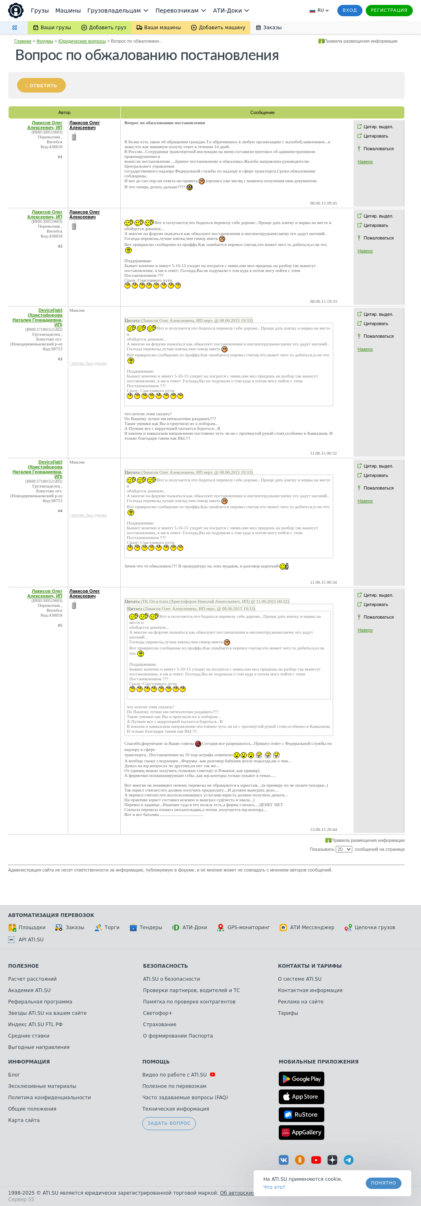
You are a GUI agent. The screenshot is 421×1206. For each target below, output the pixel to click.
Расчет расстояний (32, 979)
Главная (22, 41)
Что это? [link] (274, 1187)
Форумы (45, 41)
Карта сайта (24, 1120)
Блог (14, 1075)
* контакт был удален (88, 363)
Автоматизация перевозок (51, 915)
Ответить (43, 85)
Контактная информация (310, 990)
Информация (29, 1062)
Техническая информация (175, 1109)
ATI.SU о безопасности (171, 979)
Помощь (155, 1062)
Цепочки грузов (369, 927)
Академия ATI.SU (29, 990)
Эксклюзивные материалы (42, 1086)
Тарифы (288, 1013)
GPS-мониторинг (243, 927)
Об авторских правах (247, 1193)
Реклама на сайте (300, 1002)
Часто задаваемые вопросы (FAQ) (185, 1097)
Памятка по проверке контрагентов (189, 1002)
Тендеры (145, 927)
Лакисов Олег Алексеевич (84, 125)
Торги (106, 927)
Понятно (383, 1183)
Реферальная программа (40, 1002)
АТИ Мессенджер (307, 927)
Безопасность (165, 966)
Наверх (365, 161)
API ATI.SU (25, 939)
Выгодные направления (38, 1047)
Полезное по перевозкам (174, 1086)
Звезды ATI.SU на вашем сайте (47, 1013)
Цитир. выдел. (378, 126)
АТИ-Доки (189, 927)
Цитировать (376, 136)
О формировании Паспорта (178, 1036)
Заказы (70, 927)
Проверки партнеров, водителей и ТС (191, 990)
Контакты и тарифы (310, 966)
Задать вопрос (169, 1123)
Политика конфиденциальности (49, 1097)
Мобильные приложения (319, 1062)
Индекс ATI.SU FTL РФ (35, 1024)
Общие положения (32, 1109)
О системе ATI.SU (299, 979)
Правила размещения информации (361, 41)
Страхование (159, 1024)
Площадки (27, 927)
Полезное (23, 966)
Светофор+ (157, 1013)
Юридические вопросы (82, 41)
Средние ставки (29, 1036)
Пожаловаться (379, 148)
